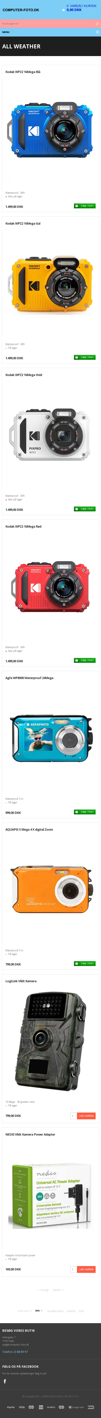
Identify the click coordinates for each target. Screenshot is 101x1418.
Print (81, 1310)
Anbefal (71, 1310)
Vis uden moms (55, 1310)
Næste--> (58, 1290)
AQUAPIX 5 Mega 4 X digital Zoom (29, 829)
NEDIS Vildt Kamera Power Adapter (30, 1134)
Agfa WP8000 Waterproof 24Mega (29, 678)
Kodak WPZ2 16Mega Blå (22, 72)
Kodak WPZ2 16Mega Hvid (23, 375)
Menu (6, 32)
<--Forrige (43, 1290)
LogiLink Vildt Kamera (20, 981)
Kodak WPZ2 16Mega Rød (23, 526)
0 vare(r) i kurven (81, 6)
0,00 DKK (74, 9)
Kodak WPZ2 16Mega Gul (22, 223)
